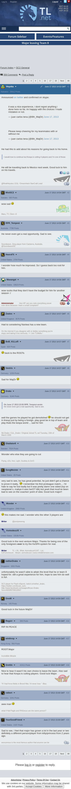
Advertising (16, 780)
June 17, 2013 (51, 117)
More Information (54, 786)
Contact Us (55, 780)
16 (45, 81)
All (68, 81)
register (40, 764)
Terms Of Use (43, 780)
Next (62, 81)
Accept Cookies (33, 786)
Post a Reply (26, 75)
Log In (4, 2)
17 (50, 81)
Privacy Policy (29, 780)
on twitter (18, 97)
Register (13, 2)
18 (56, 81)
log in (28, 764)
